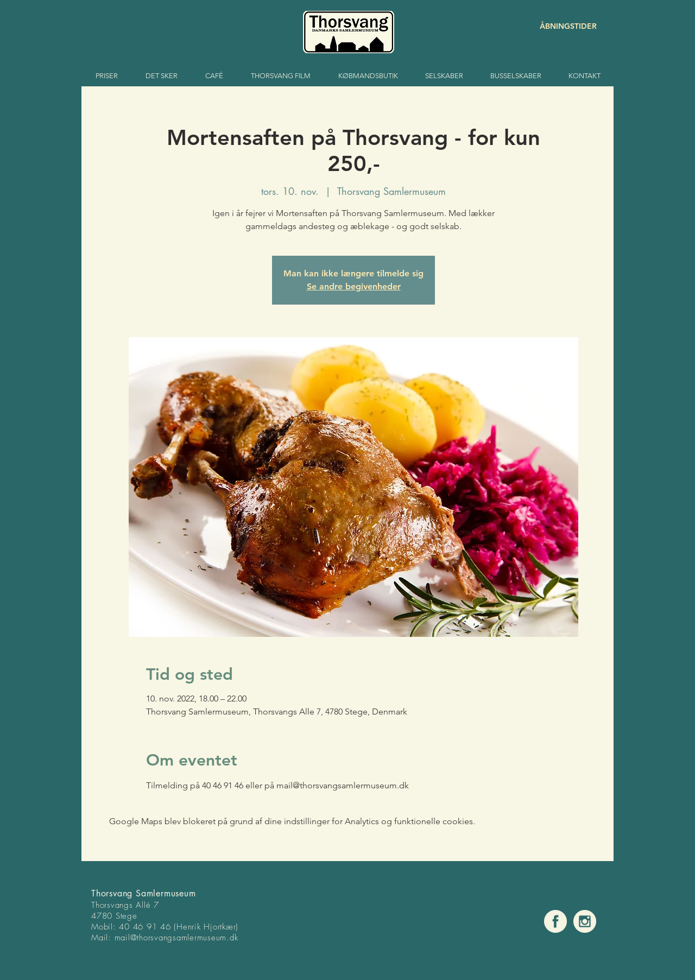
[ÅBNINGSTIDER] (558, 26)
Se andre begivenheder (354, 286)
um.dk (227, 937)
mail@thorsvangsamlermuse (165, 937)
